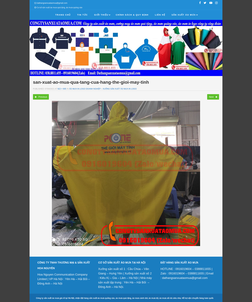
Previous (41, 97)
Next (213, 97)
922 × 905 (62, 89)
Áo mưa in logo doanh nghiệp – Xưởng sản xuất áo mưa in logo (103, 89)
